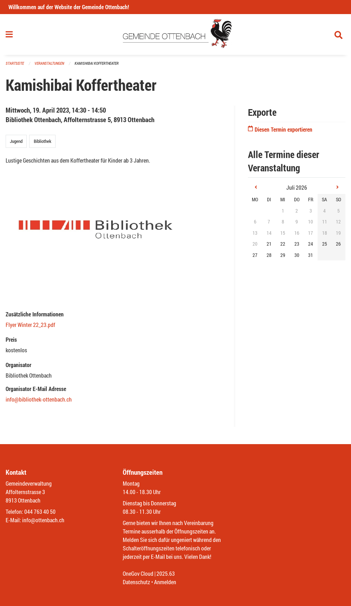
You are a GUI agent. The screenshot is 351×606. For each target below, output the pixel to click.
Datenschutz (136, 582)
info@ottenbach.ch (43, 520)
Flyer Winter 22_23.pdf (30, 324)
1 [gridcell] (283, 210)
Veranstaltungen (49, 63)
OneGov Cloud (138, 573)
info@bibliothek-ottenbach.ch (39, 399)
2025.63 (166, 573)
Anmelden (165, 582)
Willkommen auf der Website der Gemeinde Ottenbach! (68, 7)
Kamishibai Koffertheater (97, 63)
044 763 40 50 (40, 511)
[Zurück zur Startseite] (175, 34)
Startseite (15, 63)
